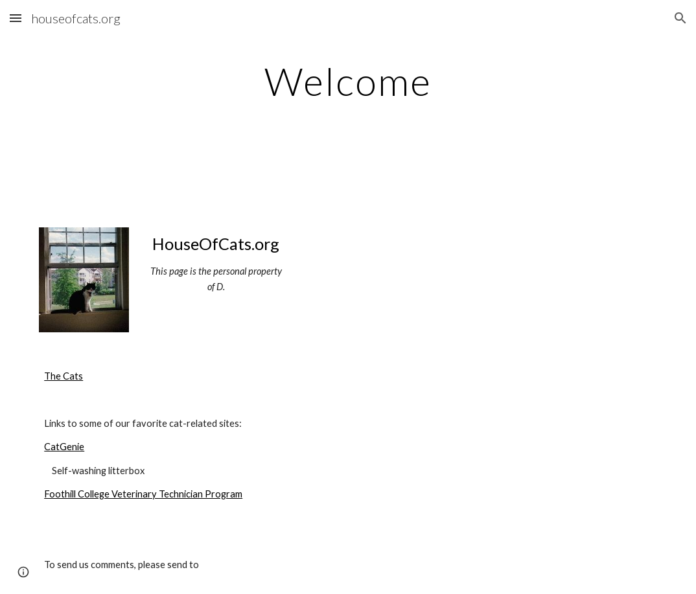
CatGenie (64, 446)
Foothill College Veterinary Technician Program (143, 493)
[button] (15, 18)
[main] (348, 81)
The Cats (63, 376)
